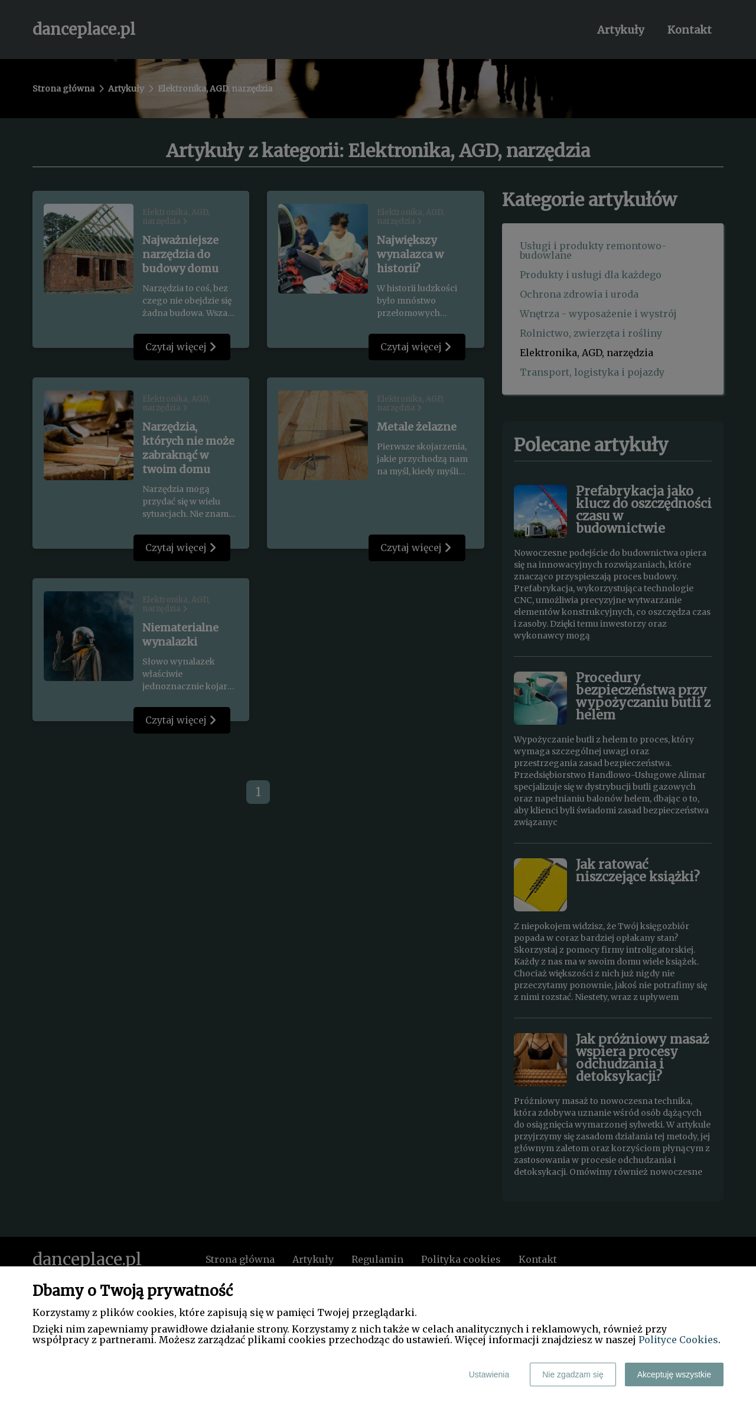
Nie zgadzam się (573, 1374)
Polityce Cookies (678, 1340)
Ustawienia (489, 1374)
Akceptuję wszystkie (674, 1374)
